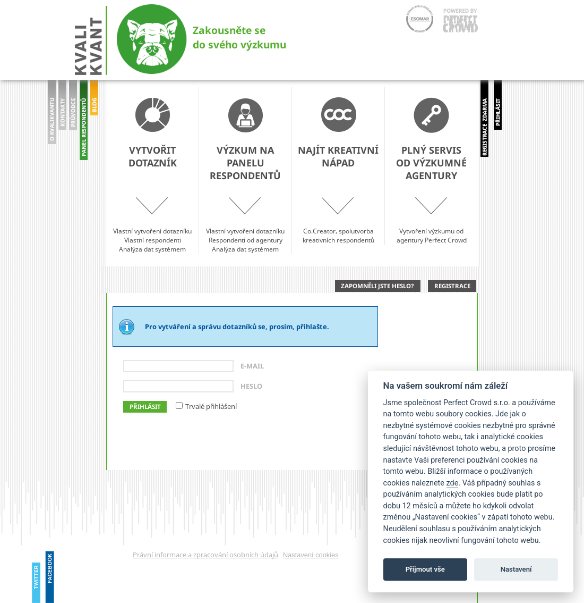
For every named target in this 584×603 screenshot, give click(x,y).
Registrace (452, 286)
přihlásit (498, 111)
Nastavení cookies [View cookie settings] (311, 555)
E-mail (252, 366)
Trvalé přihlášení (211, 406)
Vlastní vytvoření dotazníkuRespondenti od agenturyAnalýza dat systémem (245, 175)
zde (452, 483)
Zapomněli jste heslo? (377, 286)
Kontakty (62, 120)
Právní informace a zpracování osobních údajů (205, 554)
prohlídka (73, 120)
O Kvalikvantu (52, 120)
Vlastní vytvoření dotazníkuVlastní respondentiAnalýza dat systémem (152, 175)
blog (94, 127)
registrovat (484, 118)
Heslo (251, 386)
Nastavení (516, 569)
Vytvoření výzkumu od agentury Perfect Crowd (431, 171)
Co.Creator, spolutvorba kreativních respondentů (338, 171)
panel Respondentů (84, 122)
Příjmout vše (425, 569)
